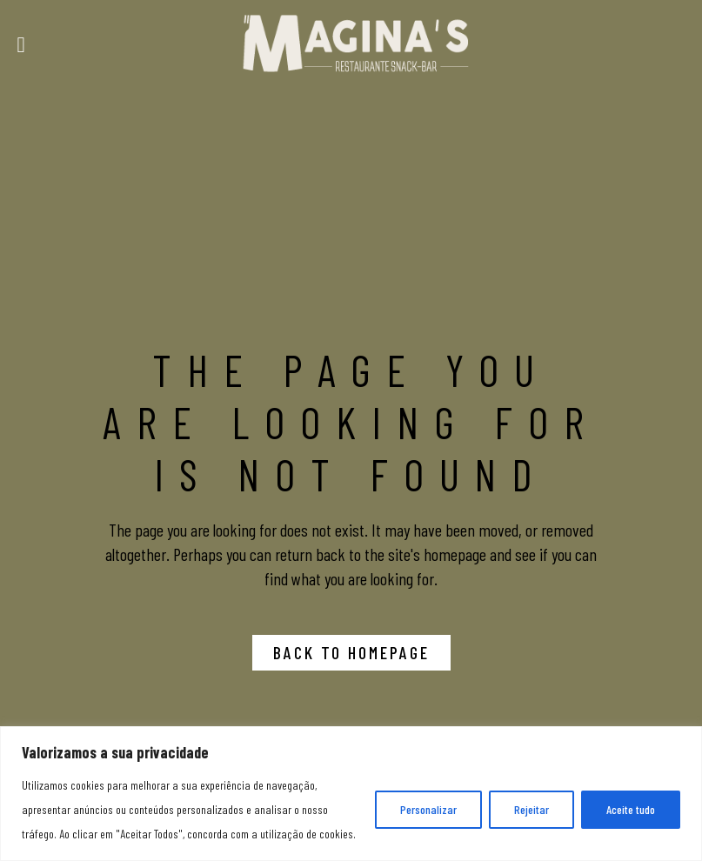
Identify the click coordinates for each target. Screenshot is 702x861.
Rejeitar (531, 809)
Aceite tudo (630, 809)
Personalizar (428, 809)
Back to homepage (351, 652)
